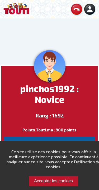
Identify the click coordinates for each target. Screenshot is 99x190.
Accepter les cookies (53, 181)
